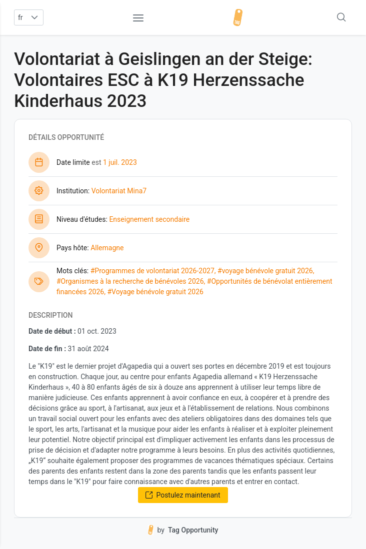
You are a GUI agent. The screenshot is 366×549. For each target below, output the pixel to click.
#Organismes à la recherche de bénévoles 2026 (130, 281)
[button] (34, 17)
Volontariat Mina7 (119, 191)
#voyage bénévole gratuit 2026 (265, 271)
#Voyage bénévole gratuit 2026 (155, 292)
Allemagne (107, 248)
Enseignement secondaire (149, 219)
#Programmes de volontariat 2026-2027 (152, 271)
